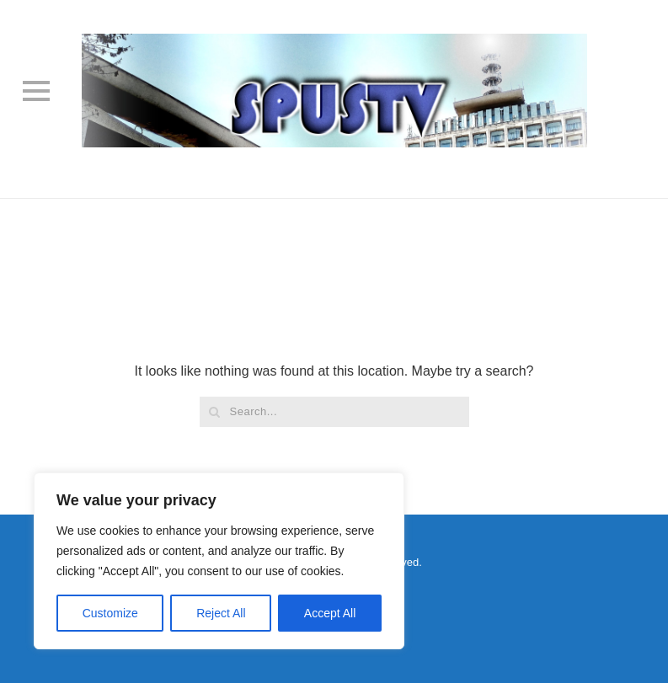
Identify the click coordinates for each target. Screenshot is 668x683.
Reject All (220, 613)
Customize (110, 613)
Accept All (329, 613)
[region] (219, 560)
